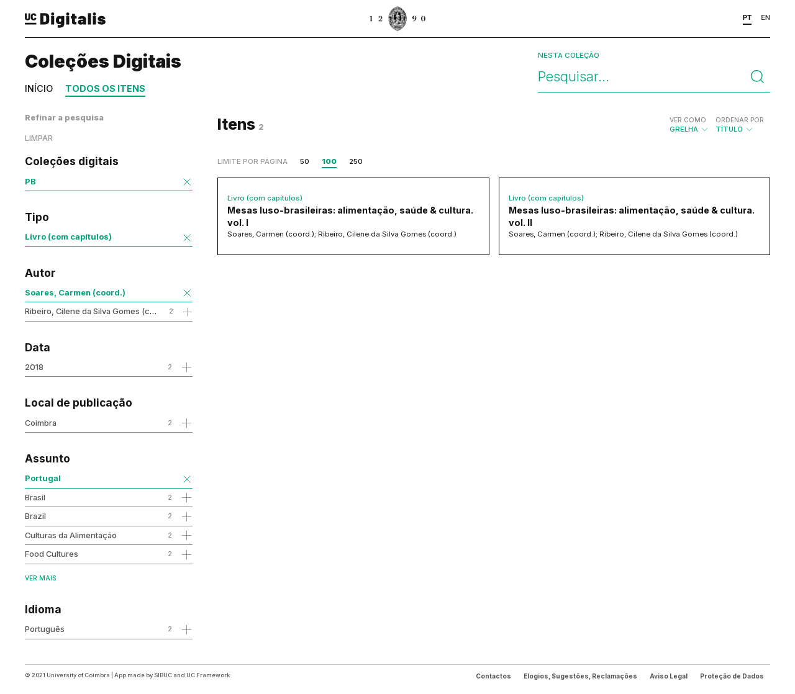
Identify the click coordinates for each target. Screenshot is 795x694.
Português (45, 629)
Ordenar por (740, 120)
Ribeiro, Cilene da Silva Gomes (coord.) (98, 311)
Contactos (493, 676)
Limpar (39, 138)
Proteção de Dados (732, 676)
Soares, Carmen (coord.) (75, 292)
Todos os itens (105, 88)
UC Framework (208, 675)
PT (747, 17)
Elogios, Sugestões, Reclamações (580, 676)
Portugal (43, 478)
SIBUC (163, 675)
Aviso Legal (669, 676)
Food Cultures (51, 554)
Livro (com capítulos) (68, 236)
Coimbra (41, 423)
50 (304, 161)
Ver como (688, 120)
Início (39, 88)
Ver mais (40, 578)
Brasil (35, 497)
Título (740, 124)
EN (765, 17)
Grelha (689, 124)
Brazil (35, 516)
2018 (34, 367)
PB (30, 181)
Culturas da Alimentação (71, 535)
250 (356, 161)
